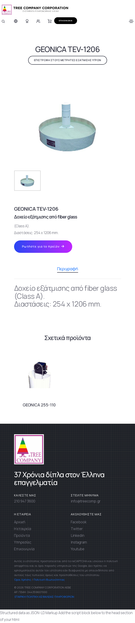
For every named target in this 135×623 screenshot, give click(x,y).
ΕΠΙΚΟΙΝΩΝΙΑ (65, 20)
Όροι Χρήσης (22, 579)
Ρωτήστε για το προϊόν (43, 246)
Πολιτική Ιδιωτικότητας (49, 579)
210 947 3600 (24, 501)
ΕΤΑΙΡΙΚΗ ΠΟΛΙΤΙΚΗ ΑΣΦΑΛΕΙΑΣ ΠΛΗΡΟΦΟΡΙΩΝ (44, 597)
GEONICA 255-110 (39, 405)
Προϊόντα (22, 535)
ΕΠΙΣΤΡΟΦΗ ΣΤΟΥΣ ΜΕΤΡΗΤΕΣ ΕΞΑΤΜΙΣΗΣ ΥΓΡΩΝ (67, 60)
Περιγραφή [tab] (67, 269)
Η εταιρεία (22, 528)
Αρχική (19, 522)
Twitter (77, 528)
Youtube (77, 549)
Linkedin (77, 535)
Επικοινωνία (24, 549)
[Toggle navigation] (131, 21)
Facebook (79, 522)
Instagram (79, 542)
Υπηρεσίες (22, 542)
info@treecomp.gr (86, 501)
